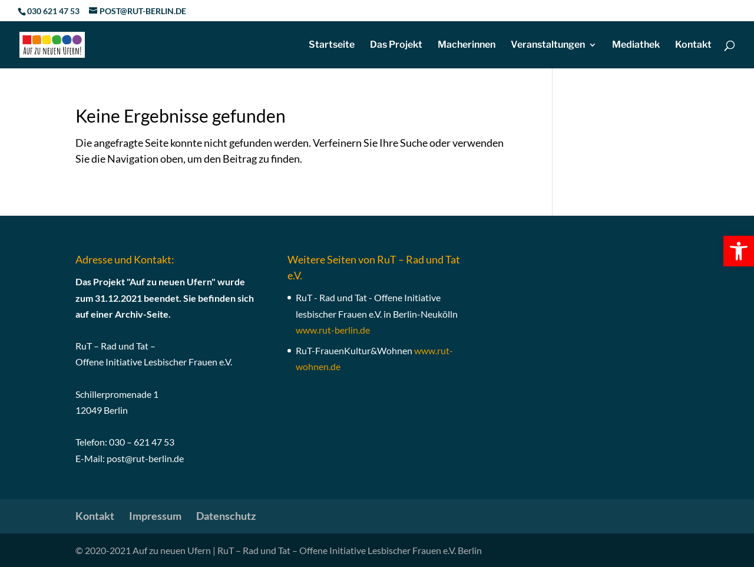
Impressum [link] (155, 515)
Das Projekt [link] (396, 45)
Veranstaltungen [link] (548, 45)
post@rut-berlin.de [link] (145, 458)
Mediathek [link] (636, 45)
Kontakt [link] (693, 45)
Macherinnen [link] (466, 45)
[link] (738, 251)
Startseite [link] (332, 45)
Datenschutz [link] (226, 515)
